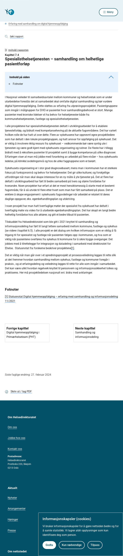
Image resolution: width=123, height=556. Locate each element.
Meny (110, 12)
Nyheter (12, 497)
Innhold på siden (61, 77)
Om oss (12, 427)
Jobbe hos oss (16, 438)
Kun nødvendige (72, 545)
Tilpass (95, 545)
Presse (12, 530)
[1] (72, 248)
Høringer (13, 519)
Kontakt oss (15, 449)
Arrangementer (16, 508)
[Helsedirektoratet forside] (9, 12)
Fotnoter (15, 83)
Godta (49, 545)
